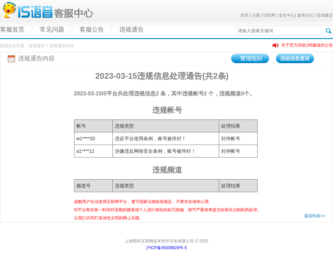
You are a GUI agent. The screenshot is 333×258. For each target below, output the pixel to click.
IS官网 (269, 15)
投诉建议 (325, 15)
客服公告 (92, 29)
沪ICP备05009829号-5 (166, 247)
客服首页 (12, 29)
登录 (244, 15)
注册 (256, 15)
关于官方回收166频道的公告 (307, 45)
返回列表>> (314, 216)
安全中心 (287, 15)
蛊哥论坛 (305, 15)
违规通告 (131, 29)
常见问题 (52, 29)
